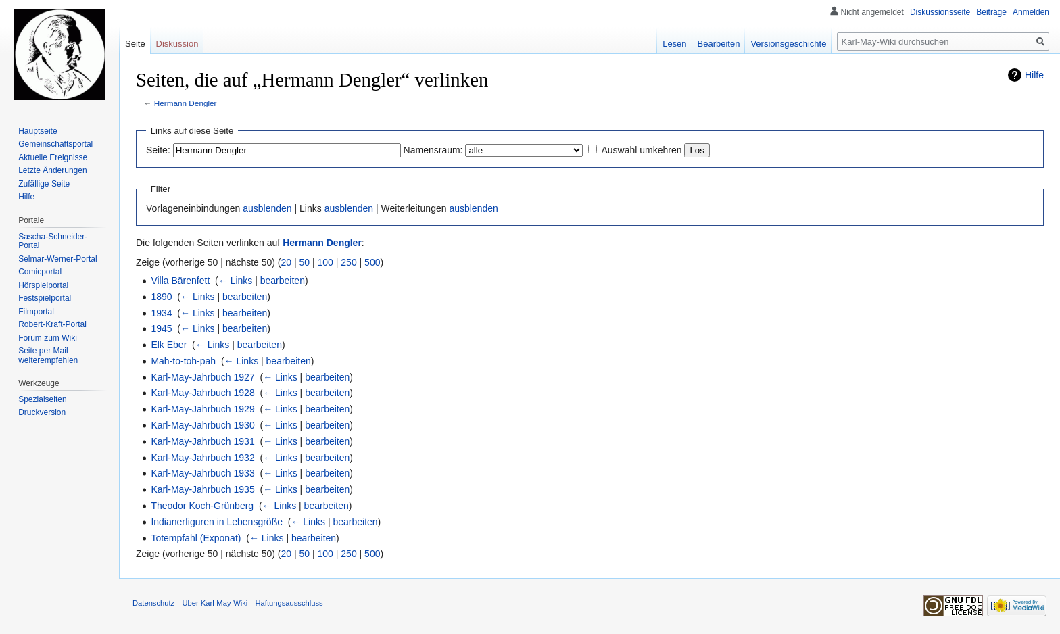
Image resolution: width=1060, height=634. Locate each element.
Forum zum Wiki (47, 338)
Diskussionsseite (940, 12)
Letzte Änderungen (52, 170)
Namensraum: (433, 150)
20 (286, 262)
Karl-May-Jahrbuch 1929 (202, 409)
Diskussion (177, 44)
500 (372, 262)
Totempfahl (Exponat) (196, 538)
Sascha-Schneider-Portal (52, 241)
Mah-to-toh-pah (183, 361)
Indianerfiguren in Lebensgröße (217, 521)
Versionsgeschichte (788, 44)
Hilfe (1034, 75)
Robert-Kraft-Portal (52, 324)
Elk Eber (169, 344)
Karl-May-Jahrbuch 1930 (202, 425)
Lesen (674, 44)
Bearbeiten (719, 44)
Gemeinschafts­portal (55, 144)
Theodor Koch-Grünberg (202, 505)
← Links (235, 280)
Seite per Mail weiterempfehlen (48, 355)
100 (325, 262)
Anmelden (1031, 12)
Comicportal (40, 271)
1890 (161, 296)
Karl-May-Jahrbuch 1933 (202, 473)
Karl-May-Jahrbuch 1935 (202, 489)
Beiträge (991, 12)
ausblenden (267, 208)
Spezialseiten (42, 399)
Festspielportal (44, 298)
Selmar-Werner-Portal (57, 259)
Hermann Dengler (185, 103)
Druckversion (42, 412)
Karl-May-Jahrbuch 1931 (202, 441)
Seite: (158, 150)
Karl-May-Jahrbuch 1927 (202, 377)
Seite (135, 44)
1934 (161, 313)
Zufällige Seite (44, 184)
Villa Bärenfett (180, 280)
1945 (161, 328)
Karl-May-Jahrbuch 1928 (202, 392)
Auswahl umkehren (641, 150)
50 (304, 262)
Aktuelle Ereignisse (52, 157)
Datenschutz (153, 603)
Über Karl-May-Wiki (214, 603)
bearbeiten (282, 280)
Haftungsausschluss (289, 603)
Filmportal (36, 311)
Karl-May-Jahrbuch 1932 (202, 457)
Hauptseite (37, 131)
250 (348, 262)
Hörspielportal (43, 285)
